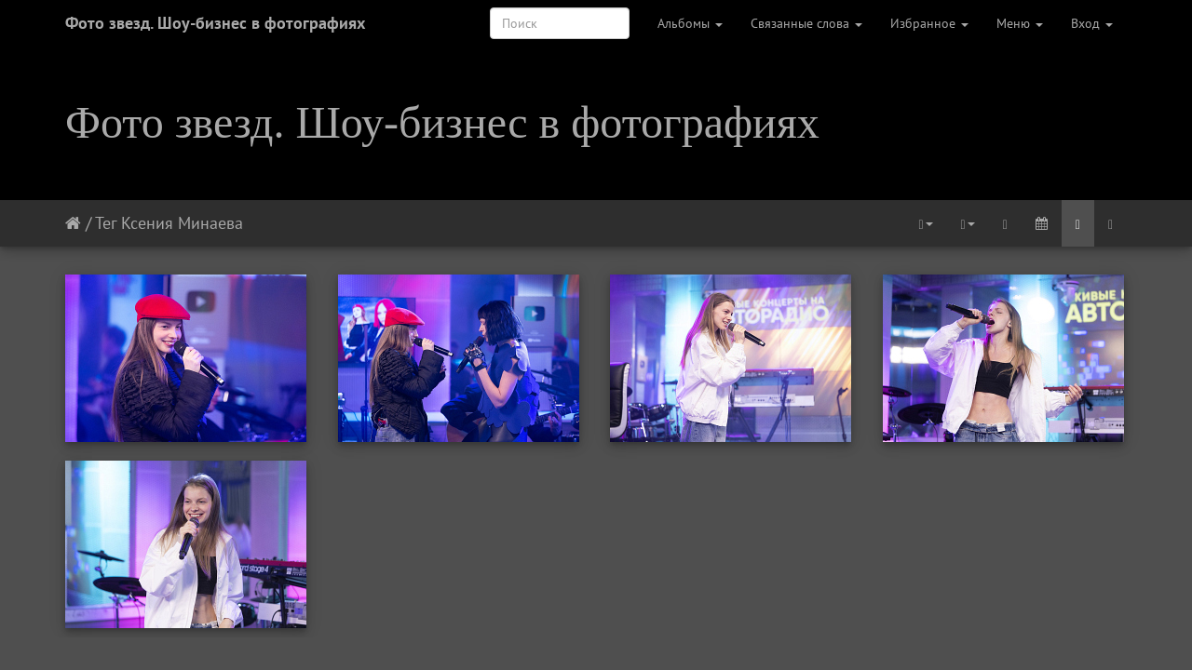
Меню (1019, 23)
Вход (1092, 23)
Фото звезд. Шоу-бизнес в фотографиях (215, 23)
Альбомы (690, 23)
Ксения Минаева (182, 223)
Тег (105, 223)
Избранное (929, 23)
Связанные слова (806, 23)
